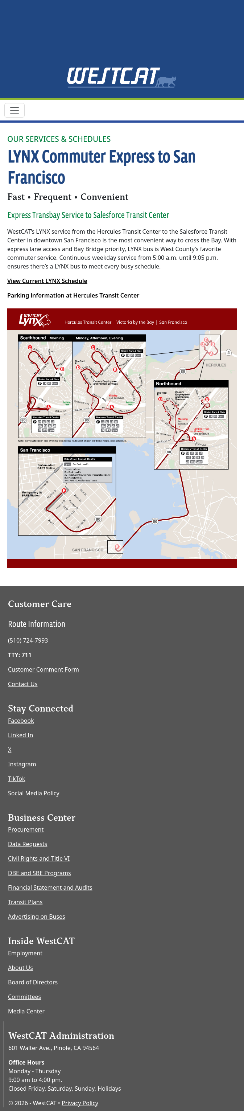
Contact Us (22, 684)
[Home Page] (122, 77)
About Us (20, 968)
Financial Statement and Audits (50, 887)
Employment (25, 953)
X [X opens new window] (9, 750)
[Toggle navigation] (14, 110)
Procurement (26, 829)
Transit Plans (25, 902)
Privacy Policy (80, 1103)
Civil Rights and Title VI (39, 858)
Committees (24, 997)
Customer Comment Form (43, 669)
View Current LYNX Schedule (47, 281)
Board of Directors (33, 982)
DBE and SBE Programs (39, 873)
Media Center (26, 1011)
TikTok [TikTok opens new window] (16, 779)
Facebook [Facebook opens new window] (21, 721)
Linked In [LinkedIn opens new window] (20, 735)
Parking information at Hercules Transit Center (73, 295)
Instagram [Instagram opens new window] (22, 764)
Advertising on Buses (36, 917)
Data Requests (27, 844)
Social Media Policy (33, 793)
